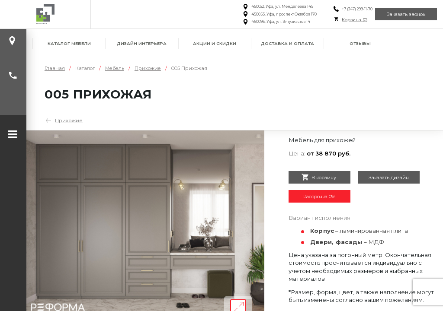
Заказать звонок (402, 14)
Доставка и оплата (287, 43)
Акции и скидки (214, 43)
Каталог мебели (69, 43)
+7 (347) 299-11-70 (347, 9)
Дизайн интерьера (142, 43)
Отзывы (360, 43)
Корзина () (345, 19)
